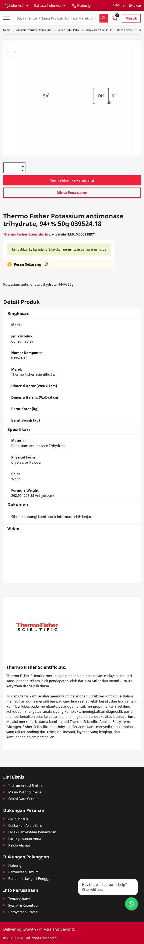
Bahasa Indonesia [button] (48, 5)
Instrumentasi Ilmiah (25, 785)
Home (6, 30)
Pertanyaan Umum (23, 872)
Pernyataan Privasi (23, 912)
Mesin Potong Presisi (25, 792)
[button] (16, 5)
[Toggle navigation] (8, 17)
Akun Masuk (18, 819)
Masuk (131, 18)
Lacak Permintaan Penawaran (32, 832)
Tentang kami (19, 898)
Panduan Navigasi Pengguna (31, 878)
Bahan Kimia (124, 30)
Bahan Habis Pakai (68, 30)
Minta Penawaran (72, 192)
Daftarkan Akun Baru (25, 825)
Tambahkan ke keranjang (72, 180)
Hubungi (15, 865)
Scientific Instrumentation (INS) (33, 30)
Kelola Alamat (19, 845)
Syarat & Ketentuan (23, 905)
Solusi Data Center (23, 798)
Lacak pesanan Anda (24, 838)
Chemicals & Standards (98, 30)
